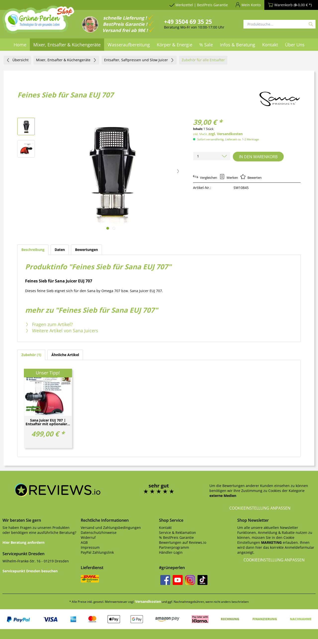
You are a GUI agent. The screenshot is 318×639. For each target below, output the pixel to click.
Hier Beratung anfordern (23, 542)
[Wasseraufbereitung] (128, 44)
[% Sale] (206, 44)
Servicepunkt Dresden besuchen (30, 571)
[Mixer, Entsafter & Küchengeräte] (67, 44)
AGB (84, 542)
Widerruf (88, 537)
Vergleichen (205, 177)
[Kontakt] (270, 44)
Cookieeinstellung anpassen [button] (259, 508)
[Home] (20, 44)
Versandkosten (148, 601)
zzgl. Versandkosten (225, 133)
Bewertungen (86, 249)
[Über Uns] (294, 44)
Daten (60, 249)
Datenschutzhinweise (99, 532)
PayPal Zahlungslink (97, 552)
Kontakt (165, 527)
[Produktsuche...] (279, 24)
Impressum (90, 547)
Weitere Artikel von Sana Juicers (61, 331)
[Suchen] (311, 24)
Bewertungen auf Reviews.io (182, 542)
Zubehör (31, 354)
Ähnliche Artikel (65, 354)
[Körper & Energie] (174, 44)
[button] (178, 171)
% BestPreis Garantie (176, 537)
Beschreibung (32, 249)
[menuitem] (20, 44)
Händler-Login (171, 552)
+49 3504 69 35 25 (188, 22)
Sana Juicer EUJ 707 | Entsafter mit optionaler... (48, 422)
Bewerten (251, 177)
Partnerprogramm (174, 547)
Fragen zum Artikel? (49, 324)
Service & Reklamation (177, 532)
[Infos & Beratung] (237, 44)
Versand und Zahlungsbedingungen (111, 527)
